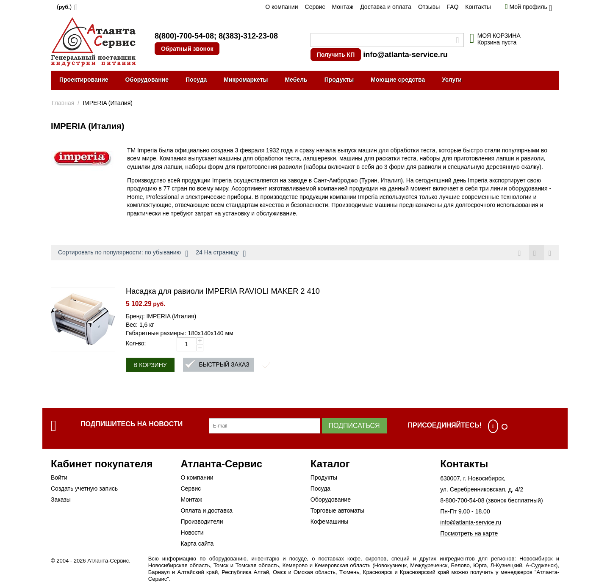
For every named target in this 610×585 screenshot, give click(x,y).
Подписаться (354, 426)
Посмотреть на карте (469, 533)
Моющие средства (398, 79)
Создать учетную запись (84, 489)
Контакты (478, 6)
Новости (191, 533)
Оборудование (147, 79)
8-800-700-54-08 (462, 500)
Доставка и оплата (385, 6)
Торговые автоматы (337, 511)
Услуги (452, 79)
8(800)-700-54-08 (184, 36)
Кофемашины (330, 522)
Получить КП (336, 54)
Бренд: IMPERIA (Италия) (161, 316)
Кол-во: (136, 343)
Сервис (315, 6)
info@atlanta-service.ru (405, 54)
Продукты (339, 79)
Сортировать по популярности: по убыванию (123, 253)
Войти (59, 478)
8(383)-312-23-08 (248, 36)
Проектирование (83, 79)
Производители (201, 522)
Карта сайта (197, 544)
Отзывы (429, 6)
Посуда (196, 79)
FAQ (452, 6)
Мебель (296, 79)
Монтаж (342, 6)
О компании (281, 6)
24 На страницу (221, 253)
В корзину (150, 365)
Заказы (61, 500)
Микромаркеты (246, 79)
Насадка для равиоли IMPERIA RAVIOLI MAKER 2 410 (223, 291)
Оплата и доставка (206, 511)
